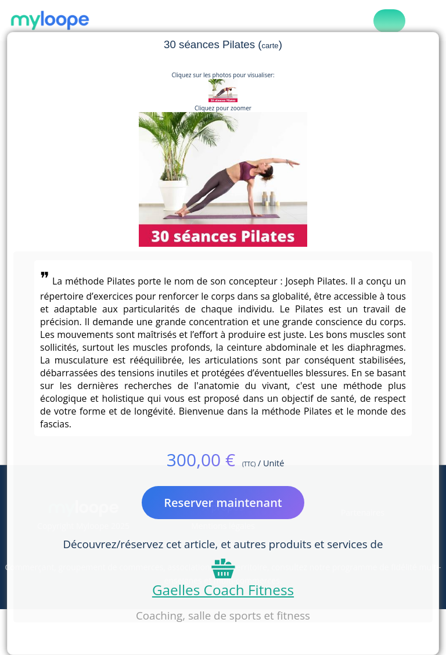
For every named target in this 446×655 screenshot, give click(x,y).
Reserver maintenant (223, 502)
